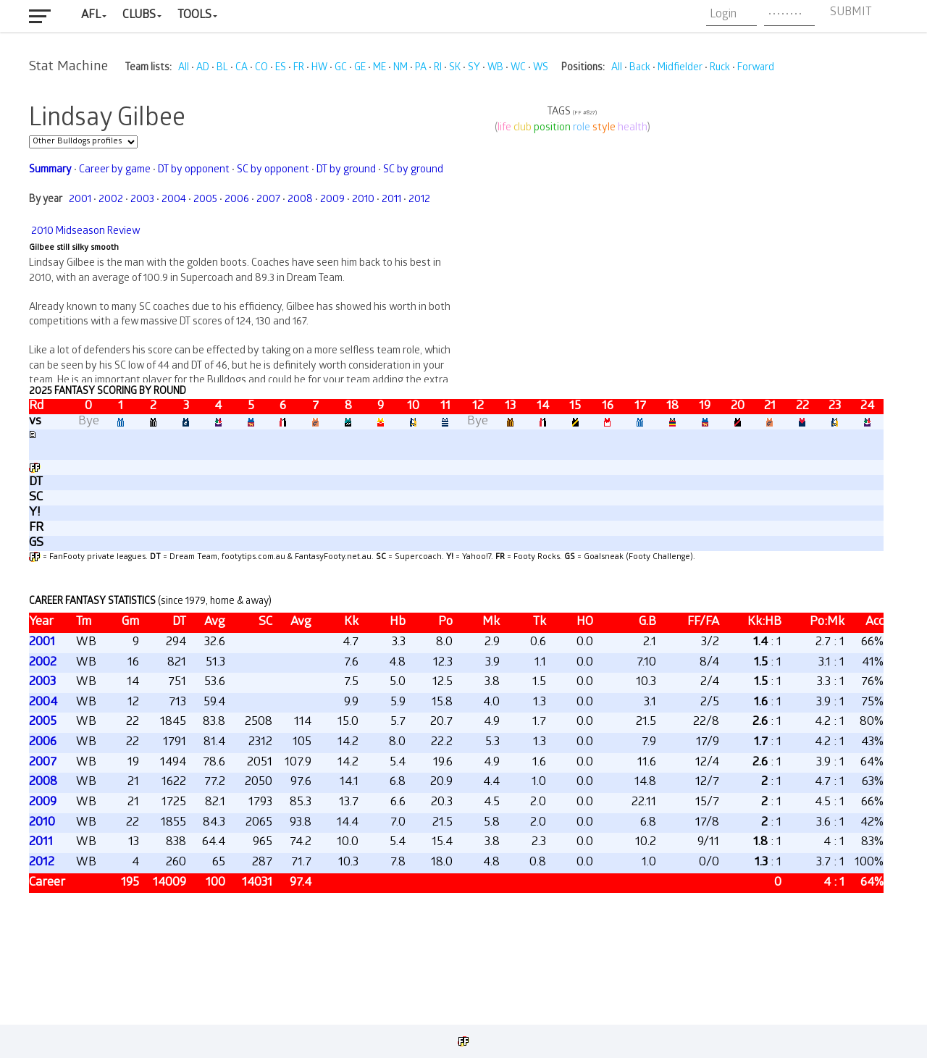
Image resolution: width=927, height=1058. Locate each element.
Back (639, 68)
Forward (755, 68)
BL (222, 68)
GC (341, 68)
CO (261, 68)
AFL (91, 15)
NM (400, 68)
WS (540, 68)
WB (495, 68)
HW (319, 68)
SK (455, 68)
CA (241, 68)
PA (421, 68)
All (183, 68)
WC (518, 68)
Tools (194, 15)
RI (438, 68)
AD (202, 68)
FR (298, 68)
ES (280, 68)
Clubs (139, 15)
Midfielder (680, 68)
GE (360, 68)
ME (379, 68)
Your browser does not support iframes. (456, 546)
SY (474, 68)
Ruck (720, 68)
